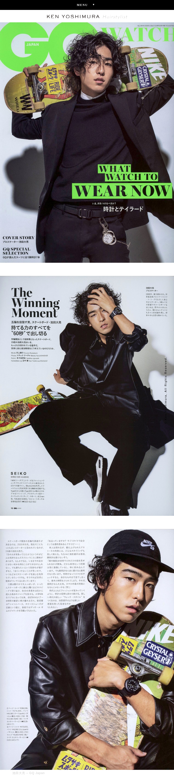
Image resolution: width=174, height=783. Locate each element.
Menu (87, 4)
